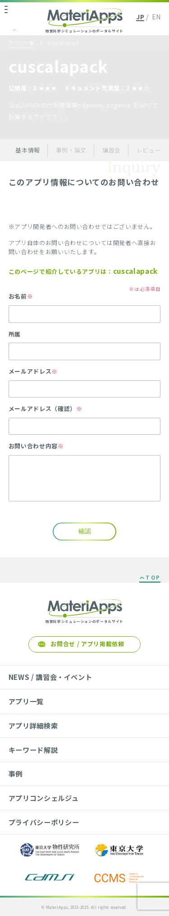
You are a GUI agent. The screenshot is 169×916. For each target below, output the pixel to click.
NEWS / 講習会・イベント (50, 677)
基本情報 (27, 150)
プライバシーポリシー (44, 822)
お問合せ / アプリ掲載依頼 (87, 643)
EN (156, 16)
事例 (16, 773)
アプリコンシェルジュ (43, 798)
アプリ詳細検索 (33, 725)
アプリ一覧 (22, 43)
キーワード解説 (33, 750)
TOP (153, 578)
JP (140, 16)
